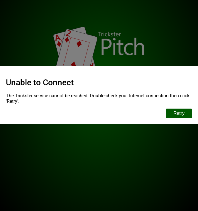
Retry (179, 112)
